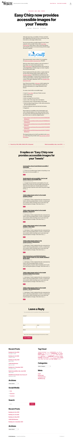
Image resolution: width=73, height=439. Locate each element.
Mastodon (12, 393)
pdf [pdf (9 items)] (47, 356)
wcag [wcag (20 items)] (47, 359)
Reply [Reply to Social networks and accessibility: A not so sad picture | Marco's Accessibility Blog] (24, 191)
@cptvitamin (29, 66)
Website (24, 329)
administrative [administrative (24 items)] (53, 352)
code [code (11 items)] (48, 353)
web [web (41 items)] (52, 359)
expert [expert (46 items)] (43, 354)
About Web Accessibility (61, 3)
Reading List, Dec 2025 (14, 352)
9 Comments (44, 28)
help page (37, 83)
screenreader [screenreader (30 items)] (46, 357)
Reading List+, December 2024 (16, 367)
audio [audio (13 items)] (43, 353)
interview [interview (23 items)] (61, 354)
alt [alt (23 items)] (59, 352)
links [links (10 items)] (46, 356)
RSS (11, 391)
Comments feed (41, 377)
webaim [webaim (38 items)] (55, 359)
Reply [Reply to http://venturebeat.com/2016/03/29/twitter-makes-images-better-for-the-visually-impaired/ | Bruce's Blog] (24, 268)
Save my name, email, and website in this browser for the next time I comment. (36, 334)
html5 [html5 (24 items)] (57, 354)
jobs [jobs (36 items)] (42, 356)
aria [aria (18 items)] (61, 352)
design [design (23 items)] (61, 353)
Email (38, 325)
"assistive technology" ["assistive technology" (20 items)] (42, 352)
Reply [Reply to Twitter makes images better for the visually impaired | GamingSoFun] (24, 252)
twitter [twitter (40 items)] (61, 357)
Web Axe (13, 436)
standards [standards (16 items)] (54, 357)
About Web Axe (53, 3)
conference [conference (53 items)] (54, 353)
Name (24, 325)
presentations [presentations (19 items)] (56, 356)
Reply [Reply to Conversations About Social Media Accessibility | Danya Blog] (24, 174)
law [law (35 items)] (44, 356)
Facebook (12, 395)
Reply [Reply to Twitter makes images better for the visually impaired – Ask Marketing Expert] (24, 299)
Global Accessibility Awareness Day (32, 61)
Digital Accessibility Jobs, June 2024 (17, 371)
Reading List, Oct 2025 (14, 356)
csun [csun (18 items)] (58, 353)
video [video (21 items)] (42, 359)
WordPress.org (41, 378)
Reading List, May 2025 (14, 359)
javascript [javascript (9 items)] (39, 356)
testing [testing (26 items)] (58, 357)
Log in (39, 373)
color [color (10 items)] (50, 353)
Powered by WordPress (20, 436)
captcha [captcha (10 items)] (46, 353)
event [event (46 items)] (39, 354)
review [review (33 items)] (61, 356)
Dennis (30, 28)
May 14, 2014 (36, 28)
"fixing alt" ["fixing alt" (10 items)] (48, 352)
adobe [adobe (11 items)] (57, 352)
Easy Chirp (43, 44)
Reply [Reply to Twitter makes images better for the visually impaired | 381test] (24, 206)
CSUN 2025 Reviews (13, 363)
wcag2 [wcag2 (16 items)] (49, 359)
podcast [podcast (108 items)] (51, 356)
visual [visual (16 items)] (44, 359)
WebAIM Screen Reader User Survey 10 (18, 374)
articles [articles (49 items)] (40, 353)
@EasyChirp (26, 45)
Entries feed (41, 375)
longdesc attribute (27, 75)
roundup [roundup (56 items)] (40, 357)
